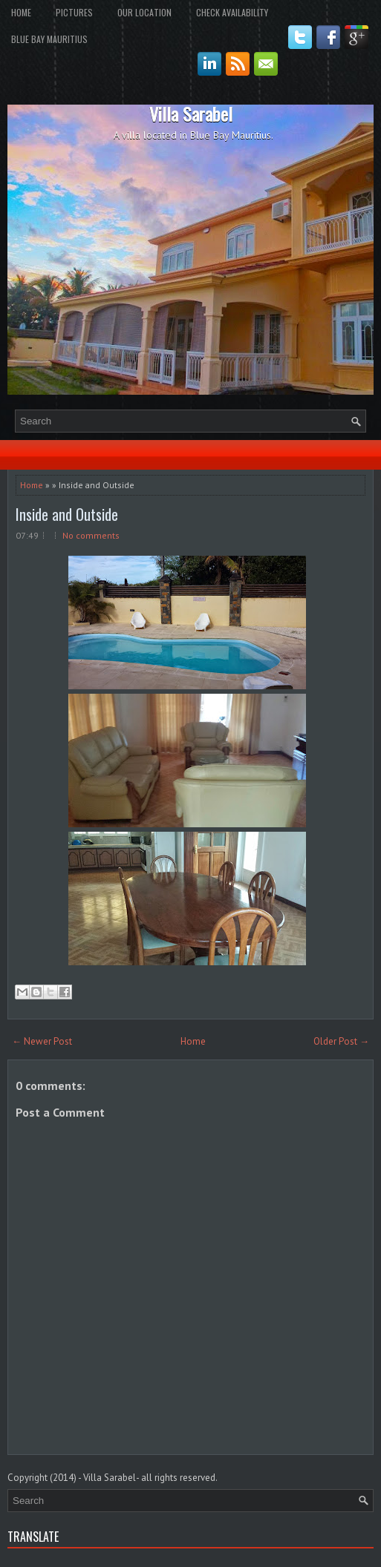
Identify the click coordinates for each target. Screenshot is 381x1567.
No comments (91, 535)
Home (21, 12)
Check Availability (232, 12)
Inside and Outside (67, 514)
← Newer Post (42, 1041)
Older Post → (341, 1041)
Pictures (74, 12)
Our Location (144, 12)
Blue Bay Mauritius (49, 39)
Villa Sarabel (190, 113)
